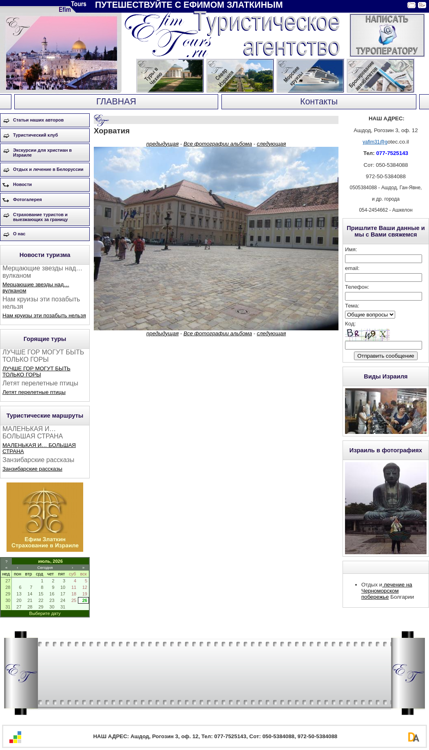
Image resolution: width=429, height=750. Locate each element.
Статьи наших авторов (38, 119)
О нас (19, 233)
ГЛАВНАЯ (116, 101)
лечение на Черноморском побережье (386, 591)
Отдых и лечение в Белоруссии (48, 169)
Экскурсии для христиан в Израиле (42, 152)
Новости (22, 184)
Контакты (319, 101)
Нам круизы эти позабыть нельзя (44, 315)
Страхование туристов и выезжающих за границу (40, 217)
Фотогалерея (27, 199)
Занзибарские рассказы (32, 469)
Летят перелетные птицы (34, 392)
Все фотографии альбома (218, 144)
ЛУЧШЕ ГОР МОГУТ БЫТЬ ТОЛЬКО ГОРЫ (36, 371)
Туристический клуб (35, 135)
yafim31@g (375, 142)
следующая (271, 144)
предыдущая (162, 144)
